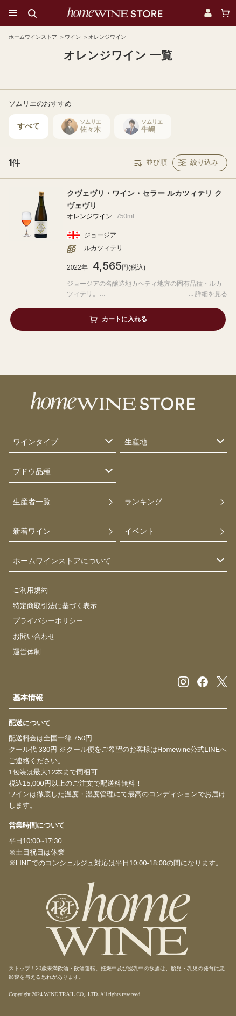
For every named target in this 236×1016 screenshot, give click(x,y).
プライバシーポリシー (48, 621)
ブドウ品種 (32, 471)
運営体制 (27, 652)
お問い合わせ (34, 636)
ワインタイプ (35, 442)
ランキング (143, 501)
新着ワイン (32, 531)
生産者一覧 (32, 501)
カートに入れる (124, 319)
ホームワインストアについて (62, 560)
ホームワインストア (33, 37)
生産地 (135, 442)
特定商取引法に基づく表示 (55, 606)
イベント (139, 531)
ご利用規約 (30, 590)
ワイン (73, 37)
